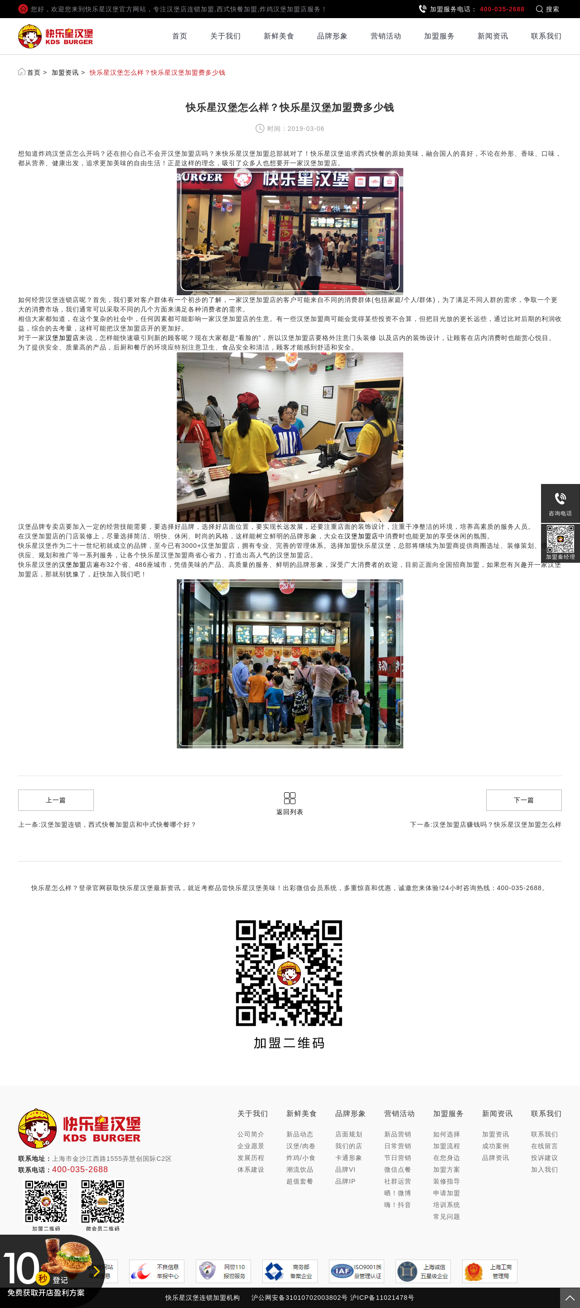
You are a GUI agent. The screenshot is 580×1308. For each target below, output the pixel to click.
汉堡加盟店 (62, 337)
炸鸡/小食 (301, 1157)
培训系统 (446, 1204)
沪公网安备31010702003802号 (299, 1297)
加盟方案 (446, 1169)
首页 (180, 36)
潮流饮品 (300, 1169)
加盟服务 (439, 36)
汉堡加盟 (72, 564)
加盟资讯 (65, 72)
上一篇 (56, 800)
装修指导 (446, 1181)
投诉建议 (544, 1157)
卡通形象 (348, 1157)
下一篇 (524, 800)
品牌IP (345, 1181)
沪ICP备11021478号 (382, 1297)
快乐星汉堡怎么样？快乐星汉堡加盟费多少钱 (158, 72)
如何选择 (446, 1134)
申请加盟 (446, 1193)
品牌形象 (332, 36)
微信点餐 (397, 1169)
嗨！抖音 (397, 1204)
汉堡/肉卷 (301, 1146)
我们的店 (348, 1146)
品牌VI (345, 1169)
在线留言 (544, 1146)
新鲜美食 (279, 36)
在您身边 (446, 1157)
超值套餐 (300, 1181)
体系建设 (251, 1169)
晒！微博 (397, 1193)
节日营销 (397, 1157)
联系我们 (546, 36)
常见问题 (446, 1216)
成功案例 (495, 1146)
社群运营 (397, 1181)
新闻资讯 (493, 36)
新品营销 (397, 1134)
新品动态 (300, 1134)
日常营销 (397, 1146)
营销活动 (386, 36)
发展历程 (251, 1157)
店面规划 (348, 1134)
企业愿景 (251, 1146)
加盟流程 (446, 1146)
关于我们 (225, 36)
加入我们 (544, 1169)
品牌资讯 (495, 1157)
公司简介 (251, 1134)
